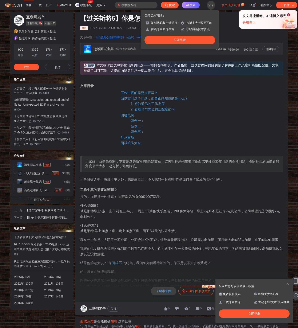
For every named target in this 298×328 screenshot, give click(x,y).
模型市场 (84, 3)
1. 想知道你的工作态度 (148, 104)
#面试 (130, 37)
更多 (101, 5)
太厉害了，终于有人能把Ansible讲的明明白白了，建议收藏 (41, 91)
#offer (140, 37)
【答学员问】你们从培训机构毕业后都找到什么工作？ (42, 141)
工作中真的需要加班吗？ (139, 93)
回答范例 (127, 115)
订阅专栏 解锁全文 (198, 290)
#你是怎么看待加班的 (110, 37)
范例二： (137, 126)
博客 (29, 5)
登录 (211, 5)
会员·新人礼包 (233, 5)
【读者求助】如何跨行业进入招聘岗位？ (40, 237)
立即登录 (180, 40)
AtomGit (63, 4)
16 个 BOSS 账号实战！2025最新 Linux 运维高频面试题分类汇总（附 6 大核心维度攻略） (42, 249)
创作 (287, 5)
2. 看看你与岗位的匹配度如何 (153, 109)
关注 (114, 309)
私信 (57, 67)
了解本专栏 (163, 291)
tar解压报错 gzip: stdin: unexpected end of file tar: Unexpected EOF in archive (41, 104)
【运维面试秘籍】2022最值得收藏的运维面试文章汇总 (40, 118)
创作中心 (266, 5)
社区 (49, 5)
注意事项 (127, 137)
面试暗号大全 (131, 143)
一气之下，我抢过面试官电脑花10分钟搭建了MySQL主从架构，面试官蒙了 (42, 130)
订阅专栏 (271, 49)
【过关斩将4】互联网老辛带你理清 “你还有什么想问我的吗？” (46, 210)
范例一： (137, 120)
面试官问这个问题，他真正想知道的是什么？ (154, 98)
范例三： (137, 131)
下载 (39, 5)
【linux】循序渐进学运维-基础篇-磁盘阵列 (47, 218)
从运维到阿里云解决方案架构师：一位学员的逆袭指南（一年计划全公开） (42, 264)
